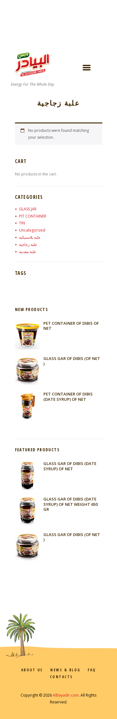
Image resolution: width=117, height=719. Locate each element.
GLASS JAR (28, 209)
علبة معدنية (27, 251)
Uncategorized (32, 230)
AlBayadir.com (66, 695)
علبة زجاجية (28, 244)
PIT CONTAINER (32, 216)
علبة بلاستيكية (30, 237)
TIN (22, 223)
